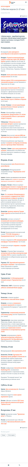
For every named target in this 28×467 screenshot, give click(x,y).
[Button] (23, 16)
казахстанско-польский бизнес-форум (12, 299)
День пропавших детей (19, 351)
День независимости (12, 389)
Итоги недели (5, 6)
